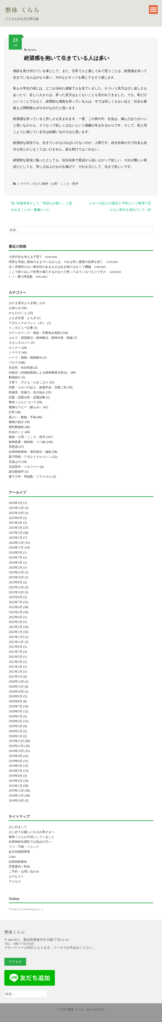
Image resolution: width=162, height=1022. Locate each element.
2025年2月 (15, 532)
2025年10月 (16, 513)
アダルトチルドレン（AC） (27, 323)
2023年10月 (16, 577)
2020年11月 (16, 686)
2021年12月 (16, 637)
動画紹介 (15, 377)
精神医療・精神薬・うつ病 (27, 442)
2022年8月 (15, 597)
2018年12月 (16, 790)
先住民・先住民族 (21, 367)
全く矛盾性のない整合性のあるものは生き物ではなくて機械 (50, 267)
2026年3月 (15, 503)
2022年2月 (15, 627)
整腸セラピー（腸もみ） (25, 407)
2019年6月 (15, 765)
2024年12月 (16, 542)
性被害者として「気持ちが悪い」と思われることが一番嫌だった (41, 206)
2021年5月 (15, 656)
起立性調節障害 (19, 851)
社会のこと (16, 432)
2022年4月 (15, 617)
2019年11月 (16, 746)
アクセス (15, 881)
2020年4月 (15, 721)
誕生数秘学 (16, 471)
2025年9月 (15, 518)
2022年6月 (15, 607)
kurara (32, 49)
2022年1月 (15, 632)
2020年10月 (16, 691)
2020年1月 (15, 736)
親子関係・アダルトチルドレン (30, 456)
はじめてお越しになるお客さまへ (31, 832)
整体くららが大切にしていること (31, 837)
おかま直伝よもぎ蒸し (24, 303)
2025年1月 (15, 537)
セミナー (15, 347)
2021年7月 (15, 651)
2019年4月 (15, 775)
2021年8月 (15, 646)
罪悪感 (13, 446)
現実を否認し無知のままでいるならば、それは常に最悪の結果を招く (56, 261)
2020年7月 (15, 706)
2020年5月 (15, 716)
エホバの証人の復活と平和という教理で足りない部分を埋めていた (120, 206)
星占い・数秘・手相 (22, 417)
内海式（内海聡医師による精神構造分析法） (39, 372)
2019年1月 (15, 785)
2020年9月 (15, 696)
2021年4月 (15, 661)
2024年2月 (15, 567)
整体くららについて (22, 402)
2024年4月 (15, 562)
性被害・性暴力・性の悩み (27, 392)
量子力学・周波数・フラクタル (30, 476)
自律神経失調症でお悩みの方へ (30, 841)
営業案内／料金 (19, 866)
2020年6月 (15, 711)
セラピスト (16, 876)
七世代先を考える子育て (25, 256)
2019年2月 (15, 780)
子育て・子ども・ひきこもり (28, 382)
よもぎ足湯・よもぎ (22, 318)
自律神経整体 (18, 861)
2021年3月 (15, 666)
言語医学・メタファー (24, 466)
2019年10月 (16, 751)
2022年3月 (15, 622)
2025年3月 (15, 527)
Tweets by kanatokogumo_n (26, 909)
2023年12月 (16, 572)
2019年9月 (15, 756)
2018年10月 (16, 800)
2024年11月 (16, 547)
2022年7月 (15, 602)
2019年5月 (15, 770)
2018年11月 (16, 795)
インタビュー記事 (21, 327)
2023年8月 (15, 582)
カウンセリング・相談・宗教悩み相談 (35, 332)
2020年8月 (15, 701)
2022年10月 (16, 592)
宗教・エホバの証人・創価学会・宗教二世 (38, 387)
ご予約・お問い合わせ (24, 871)
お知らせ (15, 308)
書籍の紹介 (16, 422)
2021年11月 (16, 642)
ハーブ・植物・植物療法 (25, 357)
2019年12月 (16, 741)
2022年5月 (15, 612)
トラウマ (23, 183)
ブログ (35, 183)
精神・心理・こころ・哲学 (60, 183)
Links (12, 856)
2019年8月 (15, 761)
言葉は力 (15, 461)
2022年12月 (16, 587)
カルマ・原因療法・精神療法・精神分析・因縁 (41, 337)
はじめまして (18, 827)
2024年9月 (15, 552)
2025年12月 (16, 508)
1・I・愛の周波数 (21, 276)
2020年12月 (16, 681)
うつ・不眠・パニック (24, 846)
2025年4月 (15, 522)
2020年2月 (15, 731)
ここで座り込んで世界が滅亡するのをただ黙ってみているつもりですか (57, 272)
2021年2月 (15, 671)
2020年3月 (15, 726)
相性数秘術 (16, 427)
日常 (12, 412)
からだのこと (18, 313)
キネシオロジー (19, 342)
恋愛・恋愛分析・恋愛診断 (27, 397)
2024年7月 (15, 557)
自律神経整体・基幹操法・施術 (30, 451)
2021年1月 (15, 676)
